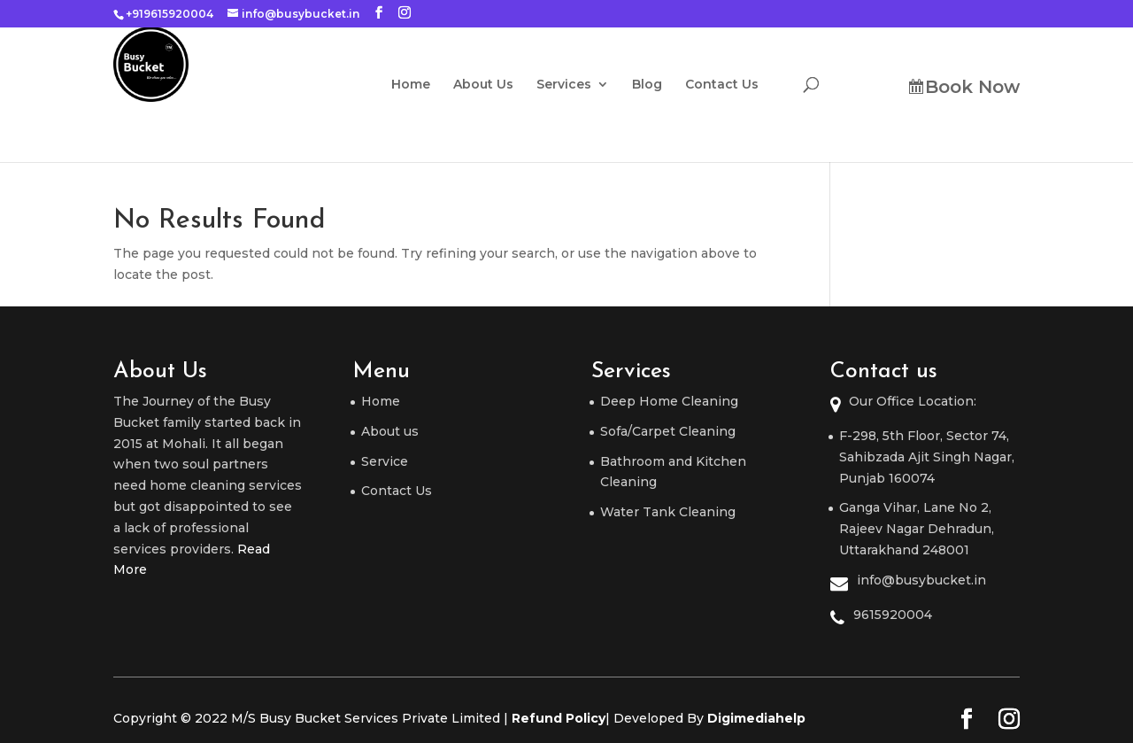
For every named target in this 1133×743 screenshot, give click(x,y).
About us (390, 431)
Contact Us (738, 85)
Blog (663, 85)
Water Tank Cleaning (668, 512)
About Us (499, 85)
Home (426, 85)
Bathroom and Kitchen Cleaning (673, 472)
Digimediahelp (756, 718)
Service (384, 461)
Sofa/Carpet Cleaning (668, 431)
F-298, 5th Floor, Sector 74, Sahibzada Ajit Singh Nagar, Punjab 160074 (926, 457)
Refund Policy (558, 718)
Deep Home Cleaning (669, 401)
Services (579, 85)
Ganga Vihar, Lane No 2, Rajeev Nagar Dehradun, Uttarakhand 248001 (916, 528)
